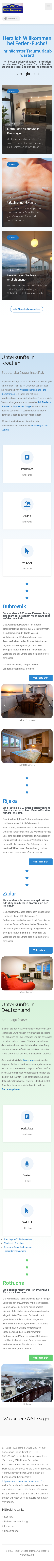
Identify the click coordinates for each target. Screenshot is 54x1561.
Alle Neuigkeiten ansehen (26, 309)
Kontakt (8, 1516)
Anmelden (11, 18)
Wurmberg (28, 1060)
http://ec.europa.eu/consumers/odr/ (22, 1481)
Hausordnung (11, 1531)
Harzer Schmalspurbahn (15, 1251)
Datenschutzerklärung (16, 1521)
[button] (41, 678)
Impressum (10, 1526)
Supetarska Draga (22, 406)
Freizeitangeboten (10, 1089)
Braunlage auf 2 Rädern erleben (18, 1239)
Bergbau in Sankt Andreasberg (18, 1247)
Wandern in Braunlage (14, 1243)
